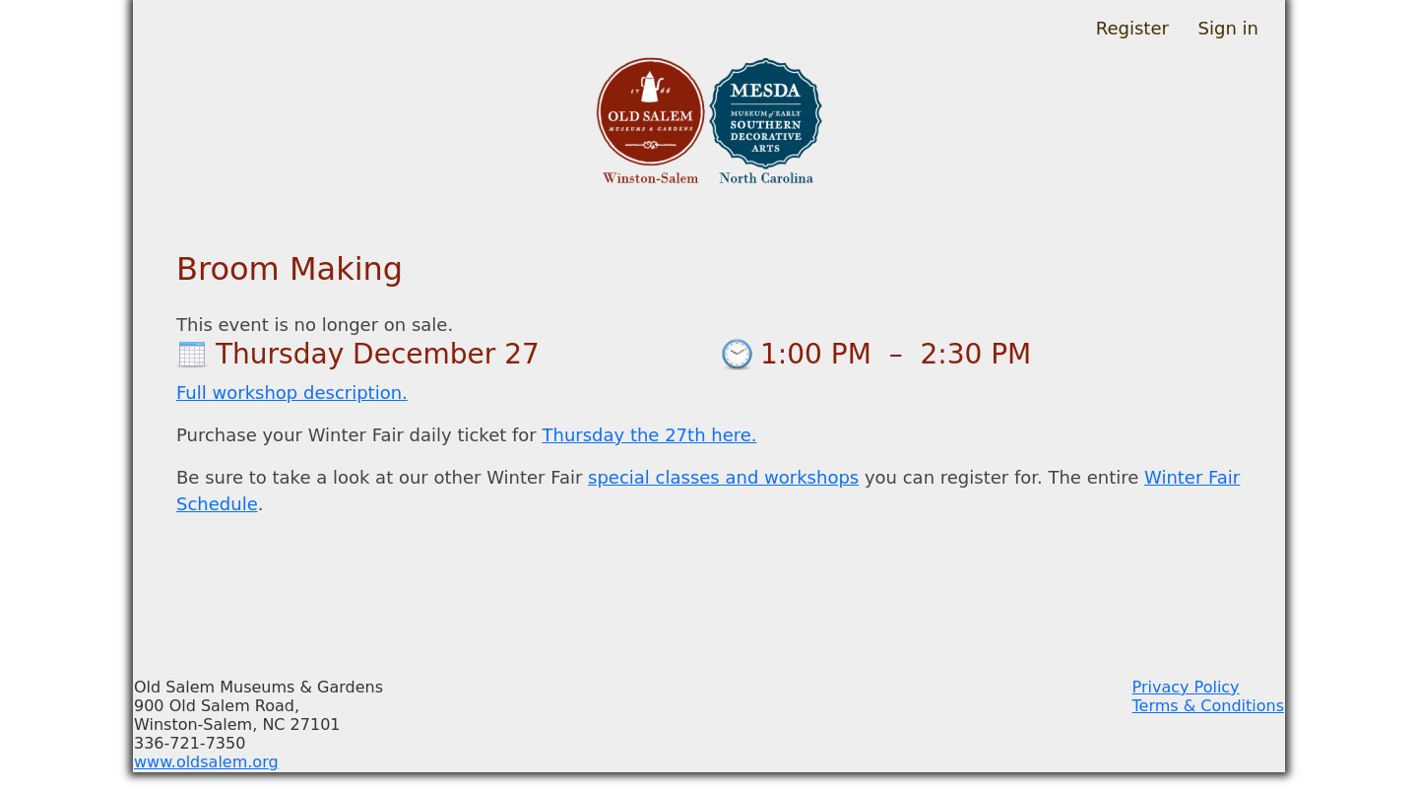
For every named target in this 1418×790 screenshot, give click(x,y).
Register (1132, 28)
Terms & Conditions (1208, 705)
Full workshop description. (292, 392)
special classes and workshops (723, 477)
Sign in (1228, 28)
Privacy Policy (1186, 687)
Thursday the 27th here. (649, 435)
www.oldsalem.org (206, 762)
